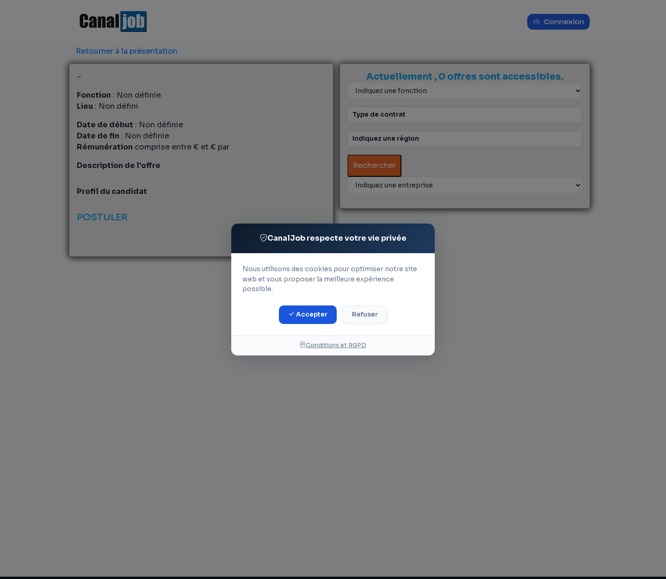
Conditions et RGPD (333, 345)
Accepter (307, 314)
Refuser (365, 314)
